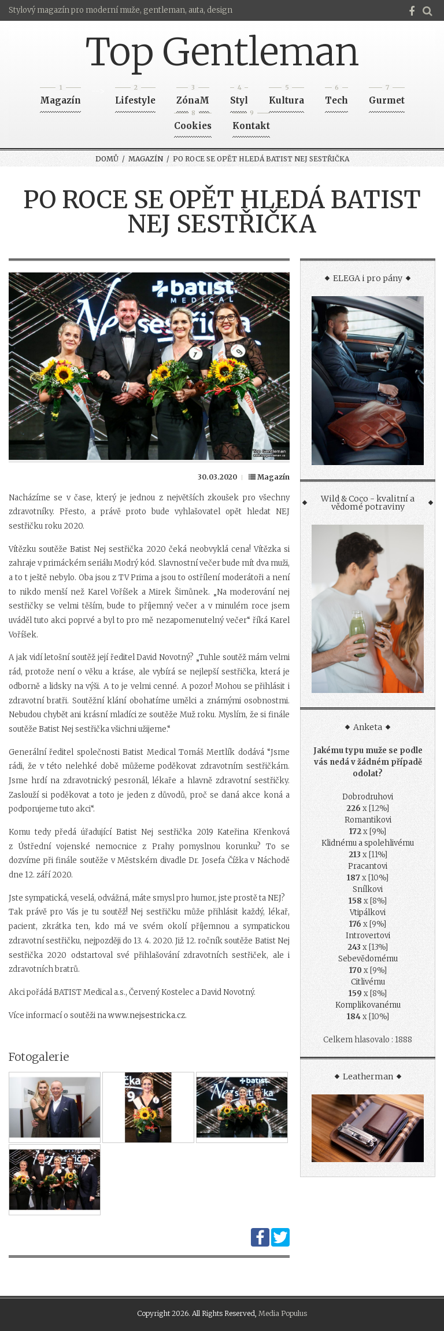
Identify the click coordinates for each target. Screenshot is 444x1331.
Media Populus (282, 1313)
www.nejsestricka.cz (146, 1015)
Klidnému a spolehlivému (367, 843)
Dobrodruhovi (367, 797)
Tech (336, 97)
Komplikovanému (368, 1005)
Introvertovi (368, 936)
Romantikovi (368, 820)
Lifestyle (135, 97)
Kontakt (251, 122)
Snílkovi (368, 889)
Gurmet (387, 97)
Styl (239, 97)
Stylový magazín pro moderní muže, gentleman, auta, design (120, 10)
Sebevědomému (368, 959)
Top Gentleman (222, 52)
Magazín (60, 97)
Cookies (193, 122)
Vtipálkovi (368, 912)
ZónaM (192, 97)
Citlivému (368, 982)
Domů (107, 158)
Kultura (286, 97)
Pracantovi (367, 866)
